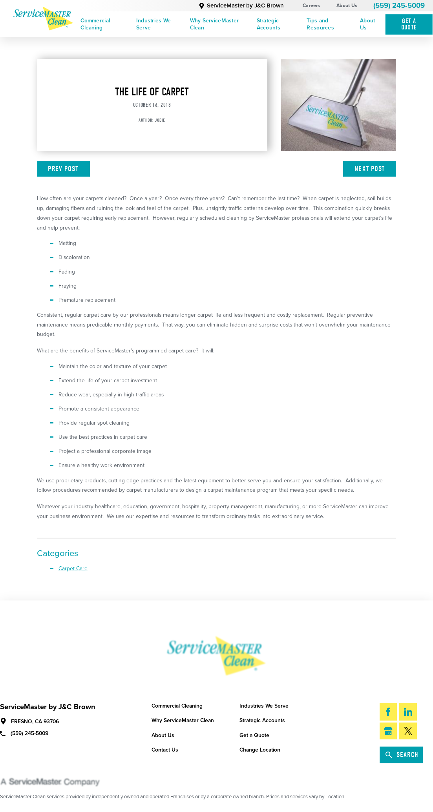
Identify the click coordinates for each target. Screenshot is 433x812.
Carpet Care (73, 568)
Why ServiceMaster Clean (214, 24)
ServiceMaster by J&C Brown (241, 5)
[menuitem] (105, 24)
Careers (311, 5)
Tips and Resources (320, 24)
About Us (346, 5)
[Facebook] (388, 712)
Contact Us (165, 749)
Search (401, 754)
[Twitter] (408, 731)
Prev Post (63, 168)
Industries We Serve (153, 24)
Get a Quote (254, 735)
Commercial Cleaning (95, 24)
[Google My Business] (388, 731)
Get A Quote (409, 24)
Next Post (369, 168)
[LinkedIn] (408, 712)
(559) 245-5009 (399, 5)
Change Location (259, 749)
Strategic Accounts (268, 24)
